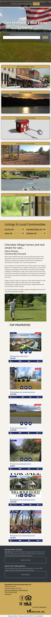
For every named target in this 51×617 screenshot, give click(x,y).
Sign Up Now (25, 560)
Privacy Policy (29, 3)
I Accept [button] (36, 4)
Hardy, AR (15, 233)
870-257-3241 (13, 592)
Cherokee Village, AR (36, 229)
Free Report (25, 574)
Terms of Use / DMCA (26, 616)
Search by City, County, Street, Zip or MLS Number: (25, 34)
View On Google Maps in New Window (16, 590)
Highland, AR (36, 233)
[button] (21, 351)
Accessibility (39, 616)
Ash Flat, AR (15, 229)
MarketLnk (43, 607)
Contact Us (8, 594)
